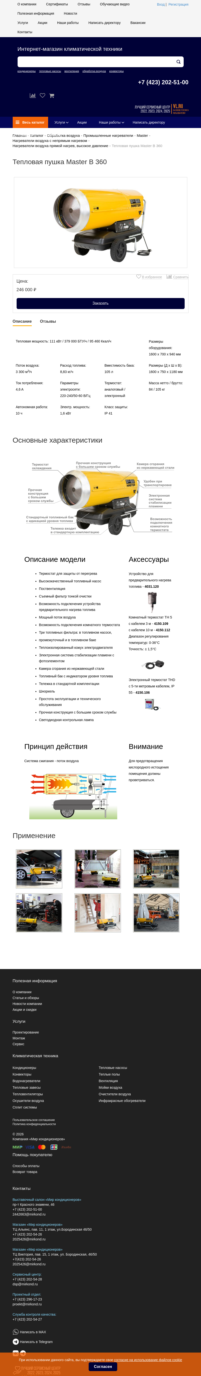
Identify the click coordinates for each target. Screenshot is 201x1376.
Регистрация (179, 4)
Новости (70, 13)
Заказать (100, 303)
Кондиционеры (24, 1068)
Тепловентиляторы (28, 1094)
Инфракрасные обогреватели (122, 1101)
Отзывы (84, 4)
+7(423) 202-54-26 (27, 1259)
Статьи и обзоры (26, 998)
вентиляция (71, 71)
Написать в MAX (33, 1332)
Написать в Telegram (36, 1342)
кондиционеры (27, 71)
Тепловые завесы (27, 1087)
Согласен (103, 1367)
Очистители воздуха (115, 1094)
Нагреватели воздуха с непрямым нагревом (50, 141)
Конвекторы (22, 1074)
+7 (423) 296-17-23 (27, 1299)
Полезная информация (36, 13)
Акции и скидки (25, 1010)
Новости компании (27, 1004)
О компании (27, 4)
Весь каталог (30, 122)
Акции (42, 23)
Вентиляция (108, 1081)
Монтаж (19, 1038)
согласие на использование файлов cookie (148, 1360)
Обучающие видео (114, 4)
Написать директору (104, 23)
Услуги (23, 23)
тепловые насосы (50, 71)
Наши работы (68, 23)
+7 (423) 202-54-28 (27, 1279)
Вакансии (138, 23)
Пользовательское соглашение (34, 1120)
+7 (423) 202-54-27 (27, 1319)
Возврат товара (25, 1172)
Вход (161, 4)
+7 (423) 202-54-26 (27, 1234)
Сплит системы (25, 1107)
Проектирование (26, 1032)
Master (142, 135)
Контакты (25, 32)
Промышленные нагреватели (108, 135)
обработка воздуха (94, 71)
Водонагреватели (26, 1081)
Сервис (18, 1044)
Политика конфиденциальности (34, 1124)
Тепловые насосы (113, 1068)
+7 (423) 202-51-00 (163, 82)
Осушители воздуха (28, 1101)
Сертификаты (57, 4)
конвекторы (116, 71)
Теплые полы (109, 1074)
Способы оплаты (26, 1166)
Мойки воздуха (110, 1087)
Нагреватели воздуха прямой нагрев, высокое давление (60, 146)
